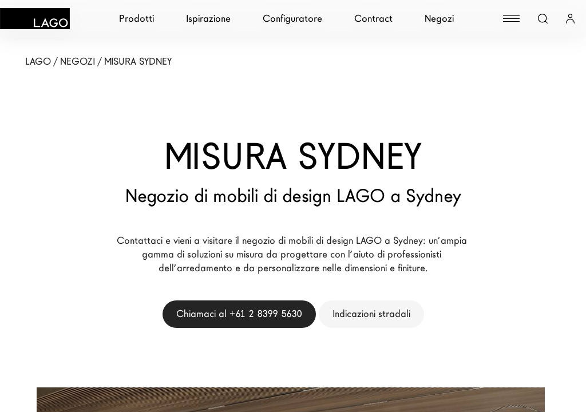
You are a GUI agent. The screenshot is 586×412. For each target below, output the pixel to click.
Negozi (439, 18)
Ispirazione (208, 18)
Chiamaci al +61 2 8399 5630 (239, 313)
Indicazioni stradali (371, 313)
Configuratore (292, 18)
